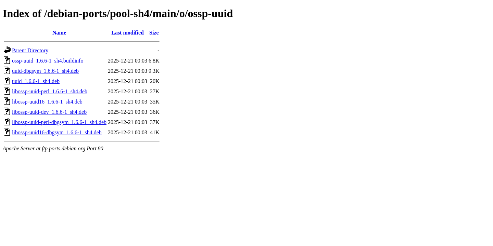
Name (59, 33)
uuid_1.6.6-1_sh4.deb (36, 81)
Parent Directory (30, 50)
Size (154, 33)
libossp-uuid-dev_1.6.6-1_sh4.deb (49, 112)
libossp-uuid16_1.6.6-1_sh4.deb (47, 102)
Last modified (127, 33)
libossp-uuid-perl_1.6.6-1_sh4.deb (49, 91)
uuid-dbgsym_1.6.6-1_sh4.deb (45, 71)
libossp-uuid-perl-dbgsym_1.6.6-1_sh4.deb (59, 122)
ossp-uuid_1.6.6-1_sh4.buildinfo (47, 61)
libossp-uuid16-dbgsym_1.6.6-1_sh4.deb (57, 132)
